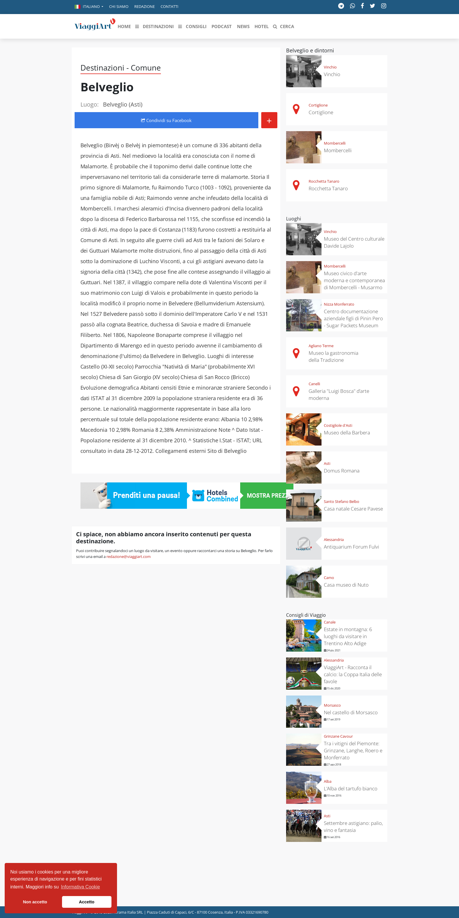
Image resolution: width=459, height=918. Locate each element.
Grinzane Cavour (338, 736)
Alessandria (334, 539)
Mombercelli (334, 143)
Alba (327, 781)
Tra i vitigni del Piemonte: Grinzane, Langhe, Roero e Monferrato (353, 750)
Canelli (314, 383)
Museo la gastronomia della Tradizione (333, 356)
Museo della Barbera (347, 432)
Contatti (169, 6)
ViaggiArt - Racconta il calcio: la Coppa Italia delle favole (353, 674)
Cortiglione (318, 105)
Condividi (166, 120)
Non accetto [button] (35, 902)
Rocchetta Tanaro (324, 181)
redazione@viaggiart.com (128, 556)
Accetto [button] (86, 902)
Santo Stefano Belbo (341, 501)
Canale (330, 622)
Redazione (144, 6)
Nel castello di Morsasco (351, 712)
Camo (329, 577)
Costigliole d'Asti (338, 425)
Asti (327, 463)
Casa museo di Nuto (346, 584)
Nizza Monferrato (339, 304)
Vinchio (330, 67)
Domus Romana (342, 470)
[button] (89, 7)
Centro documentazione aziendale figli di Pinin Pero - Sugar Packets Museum (353, 318)
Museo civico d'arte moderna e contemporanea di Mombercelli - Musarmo (354, 280)
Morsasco (332, 705)
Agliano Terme (321, 345)
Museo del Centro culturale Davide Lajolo (354, 242)
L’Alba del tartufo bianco (350, 788)
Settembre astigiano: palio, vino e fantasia (353, 826)
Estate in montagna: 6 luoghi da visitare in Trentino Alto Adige (348, 636)
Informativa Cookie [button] (80, 886)
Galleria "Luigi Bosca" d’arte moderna (339, 394)
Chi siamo (118, 6)
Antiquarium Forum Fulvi (351, 546)
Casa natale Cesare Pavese (353, 508)
